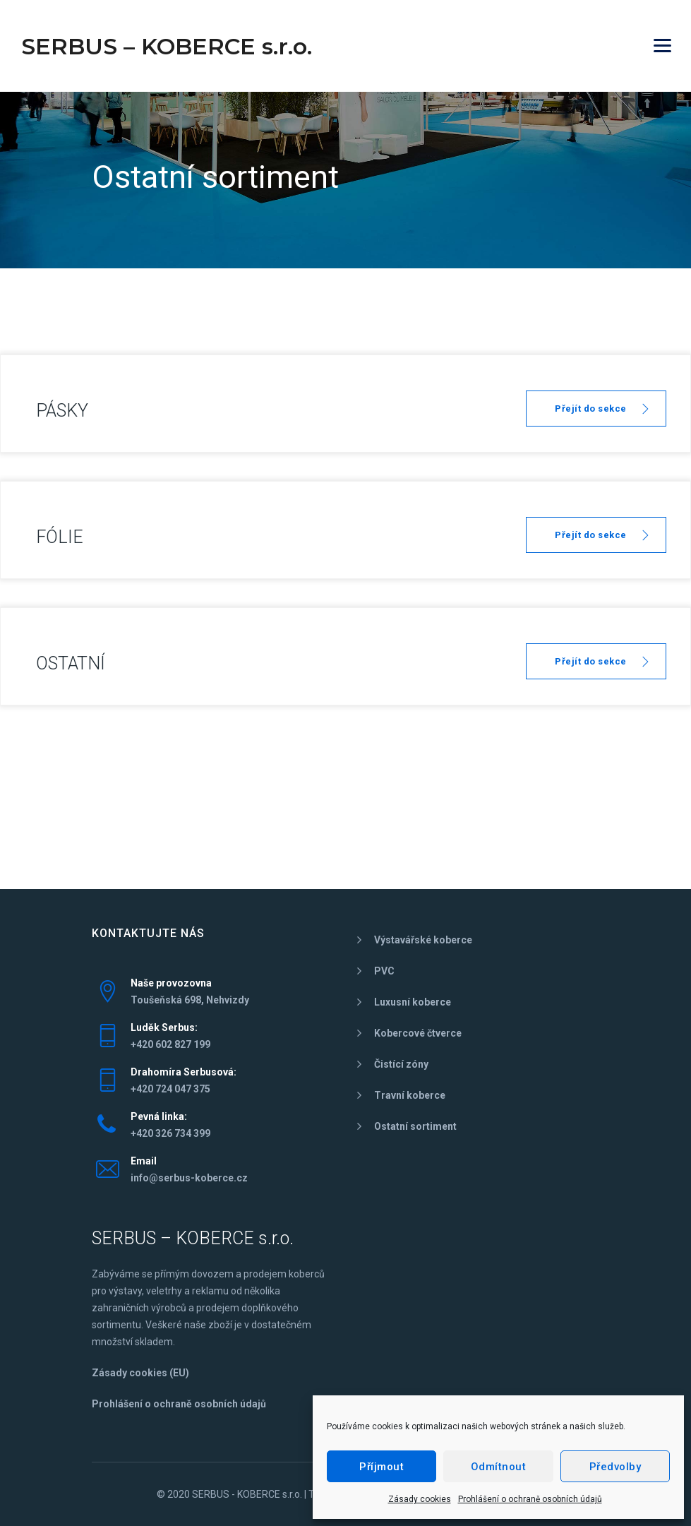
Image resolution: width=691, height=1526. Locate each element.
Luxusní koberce (412, 1002)
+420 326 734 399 (170, 1133)
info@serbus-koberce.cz (189, 1178)
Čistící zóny (401, 1064)
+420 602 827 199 (170, 1044)
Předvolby (615, 1466)
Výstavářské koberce (423, 940)
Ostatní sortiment (415, 1126)
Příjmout (381, 1466)
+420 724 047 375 (170, 1089)
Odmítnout (499, 1466)
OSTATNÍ (70, 663)
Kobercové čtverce (418, 1033)
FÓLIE (59, 537)
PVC (384, 971)
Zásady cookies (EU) (140, 1372)
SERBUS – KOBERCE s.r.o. (166, 46)
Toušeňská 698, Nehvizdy (190, 1000)
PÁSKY (62, 410)
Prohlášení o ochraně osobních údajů (530, 1499)
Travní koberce (409, 1095)
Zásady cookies (419, 1499)
